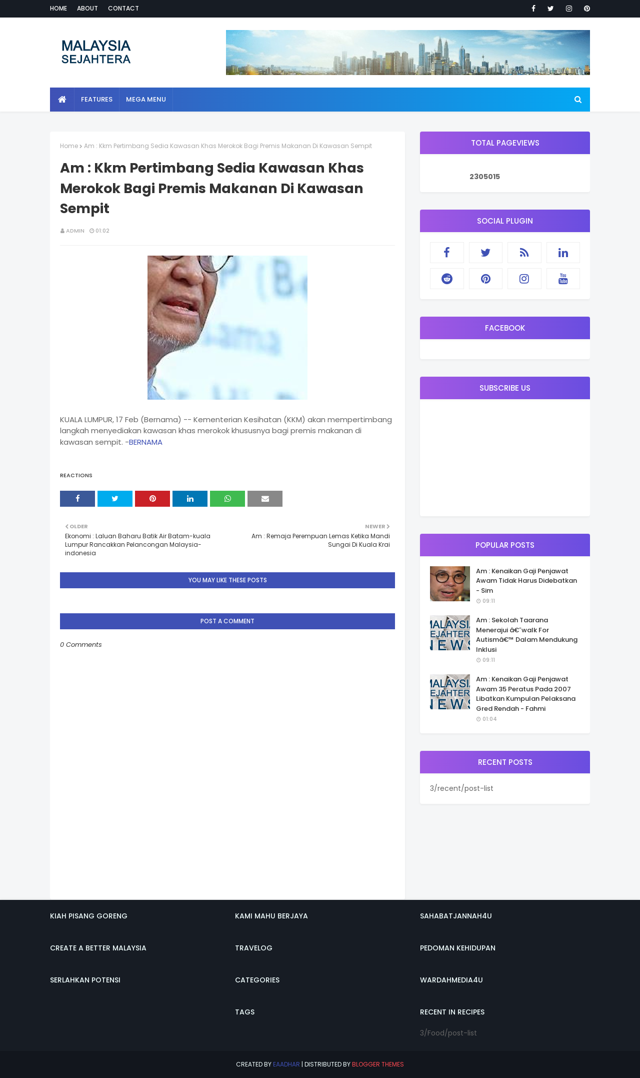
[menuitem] (62, 100)
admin (75, 231)
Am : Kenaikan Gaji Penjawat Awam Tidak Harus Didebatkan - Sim (526, 580)
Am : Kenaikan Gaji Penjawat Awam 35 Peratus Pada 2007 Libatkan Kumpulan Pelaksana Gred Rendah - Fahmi (526, 693)
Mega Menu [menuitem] (146, 99)
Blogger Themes (378, 1064)
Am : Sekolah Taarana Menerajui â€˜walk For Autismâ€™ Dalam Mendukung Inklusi (527, 634)
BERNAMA (145, 442)
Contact (123, 8)
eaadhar (286, 1064)
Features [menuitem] (96, 99)
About (87, 8)
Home (58, 8)
